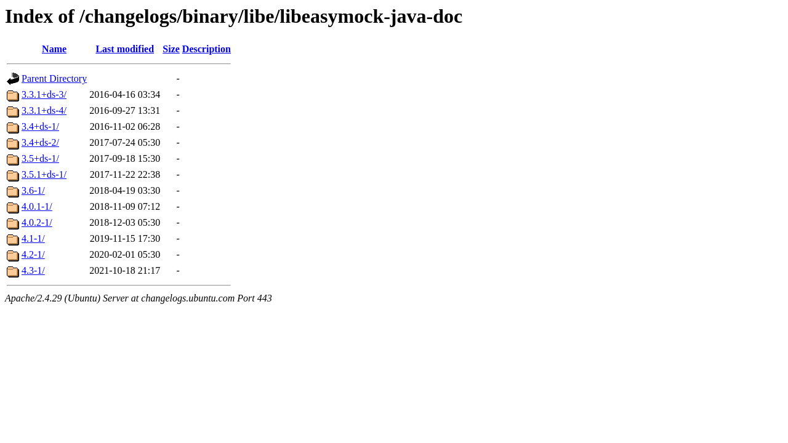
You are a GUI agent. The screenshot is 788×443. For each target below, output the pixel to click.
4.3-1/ (33, 270)
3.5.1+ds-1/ (44, 174)
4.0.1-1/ (37, 206)
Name (54, 49)
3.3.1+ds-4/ (44, 110)
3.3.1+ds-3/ (44, 94)
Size (171, 49)
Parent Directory (54, 78)
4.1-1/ (33, 238)
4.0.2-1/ (37, 222)
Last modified (124, 49)
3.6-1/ (33, 190)
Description (206, 49)
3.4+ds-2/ (40, 142)
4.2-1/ (33, 254)
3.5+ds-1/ (40, 158)
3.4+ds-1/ (40, 126)
